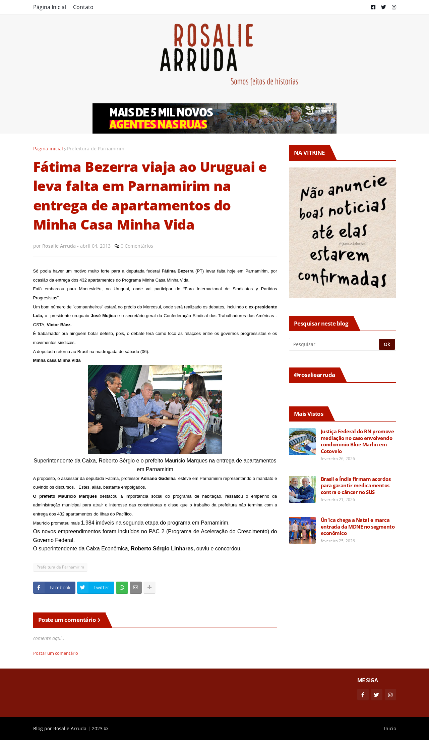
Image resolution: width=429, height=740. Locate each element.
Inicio (390, 728)
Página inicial (48, 148)
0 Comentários (137, 246)
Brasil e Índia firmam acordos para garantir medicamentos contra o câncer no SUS (356, 485)
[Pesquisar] (334, 344)
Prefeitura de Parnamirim (95, 148)
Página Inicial (49, 7)
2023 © (100, 728)
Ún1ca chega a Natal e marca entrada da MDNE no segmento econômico (358, 526)
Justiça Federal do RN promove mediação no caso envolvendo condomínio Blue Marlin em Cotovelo (357, 441)
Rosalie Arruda (69, 728)
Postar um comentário (55, 653)
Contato (83, 7)
